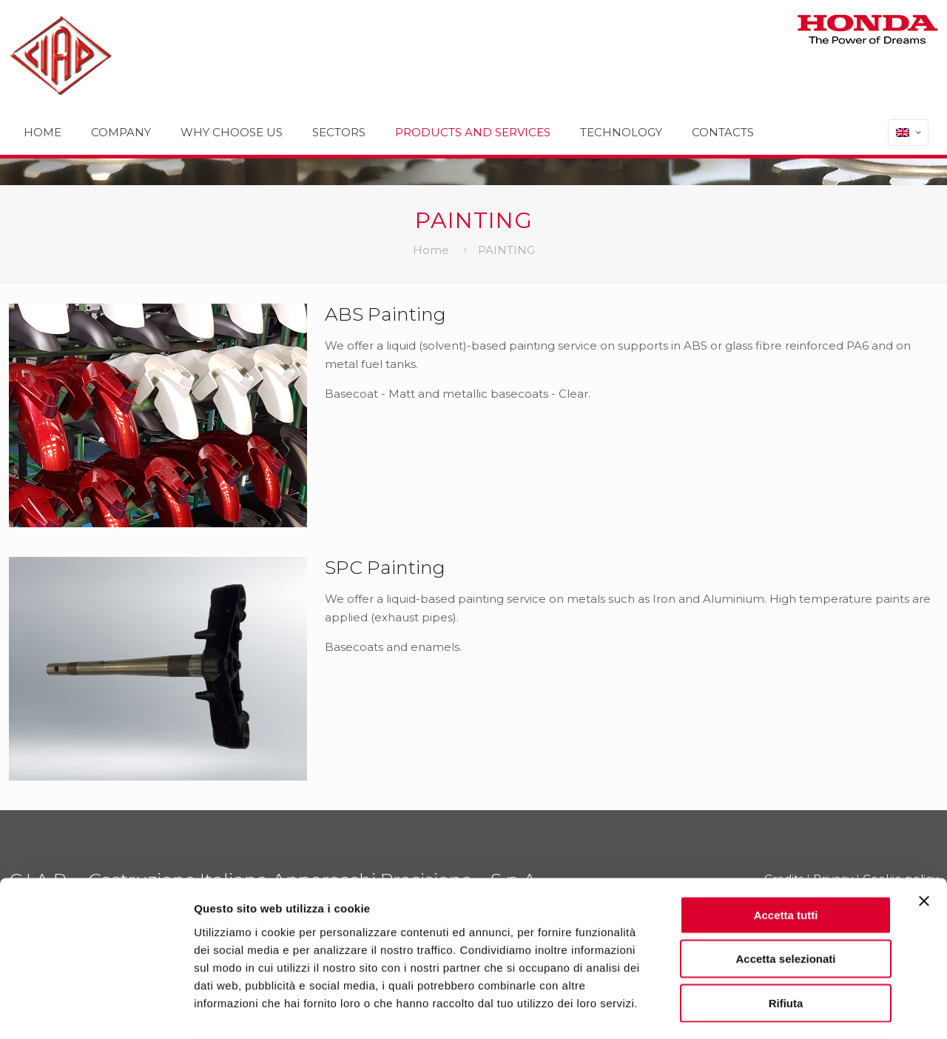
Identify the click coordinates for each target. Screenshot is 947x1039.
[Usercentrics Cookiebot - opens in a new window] (96, 1010)
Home (431, 250)
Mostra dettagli (778, 1009)
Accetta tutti (786, 855)
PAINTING (506, 250)
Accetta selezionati (785, 900)
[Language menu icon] (908, 132)
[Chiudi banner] (924, 842)
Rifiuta (786, 944)
